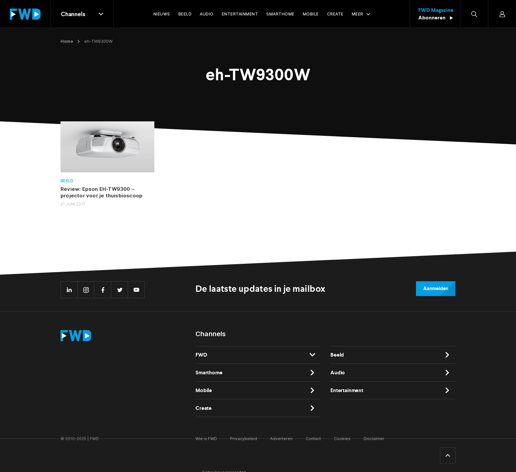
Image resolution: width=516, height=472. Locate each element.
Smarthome (208, 372)
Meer (357, 14)
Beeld (67, 181)
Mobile (203, 390)
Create (203, 408)
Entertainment (346, 390)
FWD (201, 354)
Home (67, 41)
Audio (337, 372)
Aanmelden (435, 288)
